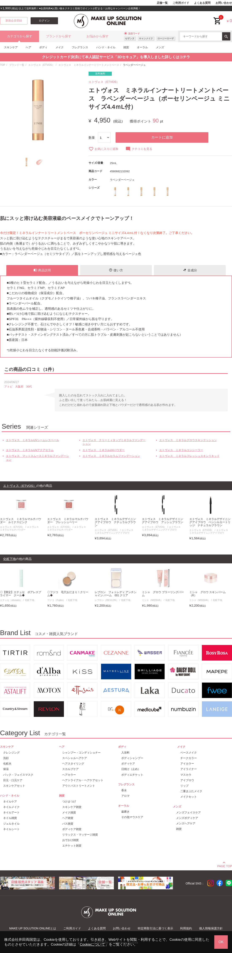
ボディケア (128, 763)
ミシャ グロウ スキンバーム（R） (207, 594)
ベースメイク (188, 752)
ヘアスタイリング (73, 763)
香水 (124, 790)
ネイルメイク (11, 807)
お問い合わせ (224, 2)
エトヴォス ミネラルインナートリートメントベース (88, 64)
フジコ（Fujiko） (56, 600)
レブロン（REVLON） (106, 600)
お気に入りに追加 (103, 149)
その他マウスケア (132, 817)
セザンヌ (129, 38)
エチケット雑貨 (71, 845)
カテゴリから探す (19, 36)
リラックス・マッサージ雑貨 (80, 834)
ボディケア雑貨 (71, 829)
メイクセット (188, 796)
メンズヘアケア (185, 823)
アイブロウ (187, 780)
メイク (59, 47)
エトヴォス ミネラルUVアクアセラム (30, 450)
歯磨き (125, 811)
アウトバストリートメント (78, 785)
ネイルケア (10, 801)
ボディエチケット (132, 774)
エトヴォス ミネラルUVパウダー (103, 450)
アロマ (125, 795)
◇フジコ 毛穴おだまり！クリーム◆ (67, 594)
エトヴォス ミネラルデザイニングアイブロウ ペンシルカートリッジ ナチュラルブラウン (210, 522)
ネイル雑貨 (10, 818)
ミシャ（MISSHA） (152, 600)
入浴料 (125, 752)
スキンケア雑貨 (71, 807)
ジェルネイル (11, 823)
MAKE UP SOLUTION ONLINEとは (32, 928)
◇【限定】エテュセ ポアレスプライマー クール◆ (20, 594)
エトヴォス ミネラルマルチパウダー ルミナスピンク (20, 521)
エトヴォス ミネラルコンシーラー (181, 450)
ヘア (28, 47)
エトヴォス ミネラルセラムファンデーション (111, 456)
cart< (217, 18)
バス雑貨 (67, 823)
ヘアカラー (69, 774)
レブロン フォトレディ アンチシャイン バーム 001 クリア (116, 594)
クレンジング (11, 752)
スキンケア (11, 47)
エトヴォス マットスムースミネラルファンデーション (37, 457)
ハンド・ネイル (105, 47)
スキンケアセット (14, 785)
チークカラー (188, 758)
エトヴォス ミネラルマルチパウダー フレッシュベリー (67, 521)
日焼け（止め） (130, 769)
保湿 (6, 769)
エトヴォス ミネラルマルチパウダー (20, 528)
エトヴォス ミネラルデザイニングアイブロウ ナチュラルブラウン (115, 522)
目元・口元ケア (12, 780)
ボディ (43, 47)
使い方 (116, 270)
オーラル (142, 47)
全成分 (190, 270)
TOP (2, 64)
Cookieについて (92, 944)
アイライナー (188, 769)
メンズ (160, 47)
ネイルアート (11, 812)
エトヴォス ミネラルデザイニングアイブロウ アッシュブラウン (162, 521)
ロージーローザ (166, 38)
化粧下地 (29, 600)
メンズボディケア (187, 818)
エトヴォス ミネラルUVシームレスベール (32, 440)
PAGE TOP (224, 865)
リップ (184, 785)
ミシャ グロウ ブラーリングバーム (163, 594)
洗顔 (6, 758)
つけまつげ (69, 801)
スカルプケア (70, 769)
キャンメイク (146, 38)
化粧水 (7, 763)
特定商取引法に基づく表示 (155, 928)
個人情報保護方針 (211, 928)
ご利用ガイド (181, 2)
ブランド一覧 (16, 64)
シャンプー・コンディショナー (81, 752)
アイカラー (187, 763)
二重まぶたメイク (191, 791)
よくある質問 (202, 2)
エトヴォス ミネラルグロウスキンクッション (188, 440)
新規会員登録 (13, 20)
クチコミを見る (138, 149)
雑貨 (126, 47)
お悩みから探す (97, 36)
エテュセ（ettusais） (11, 600)
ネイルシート (11, 829)
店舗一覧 (162, 2)
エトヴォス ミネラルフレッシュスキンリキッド (189, 456)
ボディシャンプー (132, 758)
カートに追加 (162, 137)
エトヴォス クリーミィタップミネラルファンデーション (114, 442)
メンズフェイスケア (188, 812)
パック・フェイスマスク (18, 774)
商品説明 (42, 270)
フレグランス (80, 47)
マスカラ (185, 774)
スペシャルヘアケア (74, 758)
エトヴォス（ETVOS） (41, 64)
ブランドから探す (58, 36)
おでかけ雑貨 (70, 840)
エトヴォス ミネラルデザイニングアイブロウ (115, 531)
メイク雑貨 (69, 812)
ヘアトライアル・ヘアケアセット (82, 780)
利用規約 (186, 928)
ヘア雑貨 (67, 818)
